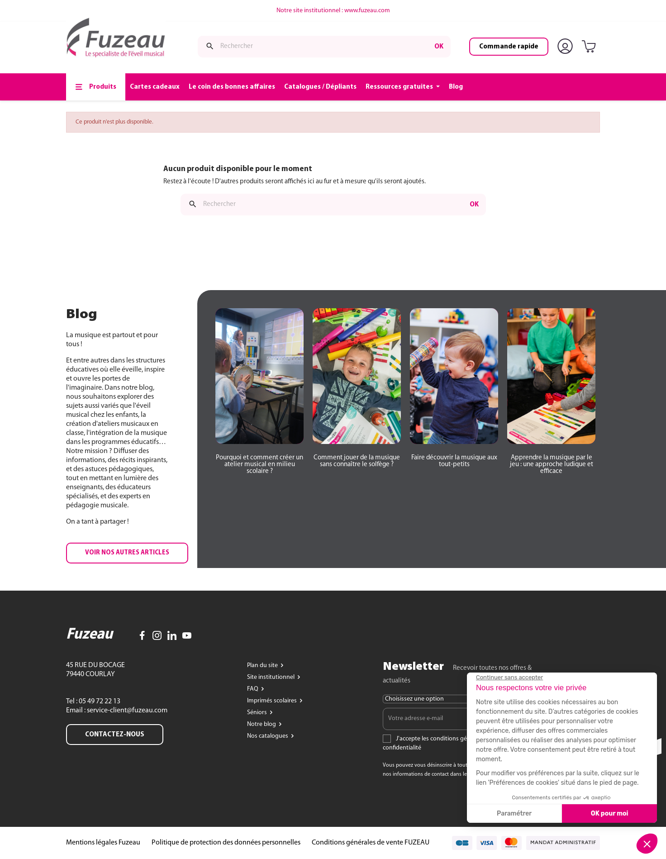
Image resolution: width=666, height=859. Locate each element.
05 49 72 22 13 (98, 701)
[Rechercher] (324, 46)
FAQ (253, 689)
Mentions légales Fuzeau (103, 842)
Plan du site (263, 665)
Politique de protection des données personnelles (226, 842)
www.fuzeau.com (367, 10)
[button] (127, 553)
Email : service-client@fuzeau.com (116, 710)
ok (438, 46)
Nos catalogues (268, 736)
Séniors (257, 712)
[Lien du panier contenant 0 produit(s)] (590, 47)
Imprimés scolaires (272, 700)
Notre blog (262, 724)
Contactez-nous (114, 734)
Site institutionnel (271, 677)
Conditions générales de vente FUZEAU (370, 842)
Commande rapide (508, 46)
